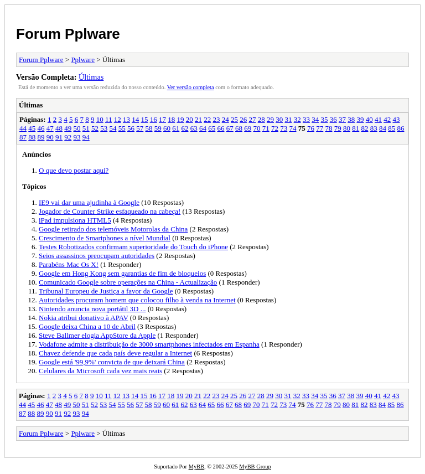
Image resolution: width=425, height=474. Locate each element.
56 (130, 128)
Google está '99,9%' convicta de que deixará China (112, 362)
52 (95, 128)
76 (310, 128)
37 (342, 119)
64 (202, 128)
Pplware (83, 59)
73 (283, 128)
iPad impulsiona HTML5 (75, 220)
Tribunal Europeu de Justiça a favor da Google (106, 291)
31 (288, 119)
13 (126, 119)
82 (365, 128)
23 (216, 119)
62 (185, 128)
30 (279, 119)
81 (355, 128)
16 (153, 119)
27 (252, 119)
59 (158, 128)
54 (113, 128)
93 (77, 137)
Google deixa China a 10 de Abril (87, 326)
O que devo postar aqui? (73, 170)
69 (247, 128)
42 (387, 119)
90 (50, 137)
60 (166, 128)
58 (149, 128)
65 (211, 128)
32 (297, 119)
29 (270, 119)
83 (373, 128)
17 (162, 119)
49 (67, 128)
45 (31, 128)
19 (180, 119)
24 (225, 119)
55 (122, 128)
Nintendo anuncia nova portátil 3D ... (92, 309)
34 (315, 119)
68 (238, 128)
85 (391, 128)
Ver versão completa (190, 87)
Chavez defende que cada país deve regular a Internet (115, 353)
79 (337, 128)
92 (67, 137)
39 (360, 119)
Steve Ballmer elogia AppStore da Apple (97, 335)
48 (59, 128)
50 (77, 128)
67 (230, 128)
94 (86, 137)
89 (41, 137)
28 (261, 119)
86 (401, 128)
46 (41, 128)
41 (378, 119)
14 (135, 119)
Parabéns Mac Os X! (69, 264)
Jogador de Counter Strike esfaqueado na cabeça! (109, 211)
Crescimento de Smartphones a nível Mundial (104, 238)
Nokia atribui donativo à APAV (83, 317)
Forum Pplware (68, 33)
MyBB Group (255, 466)
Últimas (91, 77)
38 (351, 119)
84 (382, 128)
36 (333, 119)
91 (59, 137)
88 (31, 137)
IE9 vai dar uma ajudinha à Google (89, 202)
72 (274, 128)
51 (86, 128)
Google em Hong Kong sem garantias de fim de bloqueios (122, 273)
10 (99, 119)
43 (396, 119)
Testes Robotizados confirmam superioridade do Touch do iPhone (133, 247)
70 (257, 128)
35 (324, 119)
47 (50, 128)
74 (293, 128)
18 (171, 119)
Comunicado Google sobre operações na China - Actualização (128, 282)
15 (144, 119)
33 (306, 119)
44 (23, 128)
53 (103, 128)
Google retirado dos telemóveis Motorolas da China (113, 229)
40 (369, 119)
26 (243, 119)
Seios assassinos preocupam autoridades (96, 255)
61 (175, 128)
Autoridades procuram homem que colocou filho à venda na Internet (137, 300)
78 (329, 128)
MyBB (196, 466)
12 (117, 119)
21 (198, 119)
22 (207, 119)
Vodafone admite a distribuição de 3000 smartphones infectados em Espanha (149, 344)
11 (108, 119)
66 (221, 128)
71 (265, 128)
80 (346, 128)
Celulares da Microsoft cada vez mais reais (100, 371)
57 (139, 128)
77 (319, 128)
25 (234, 119)
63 (194, 128)
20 (189, 119)
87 (23, 137)
